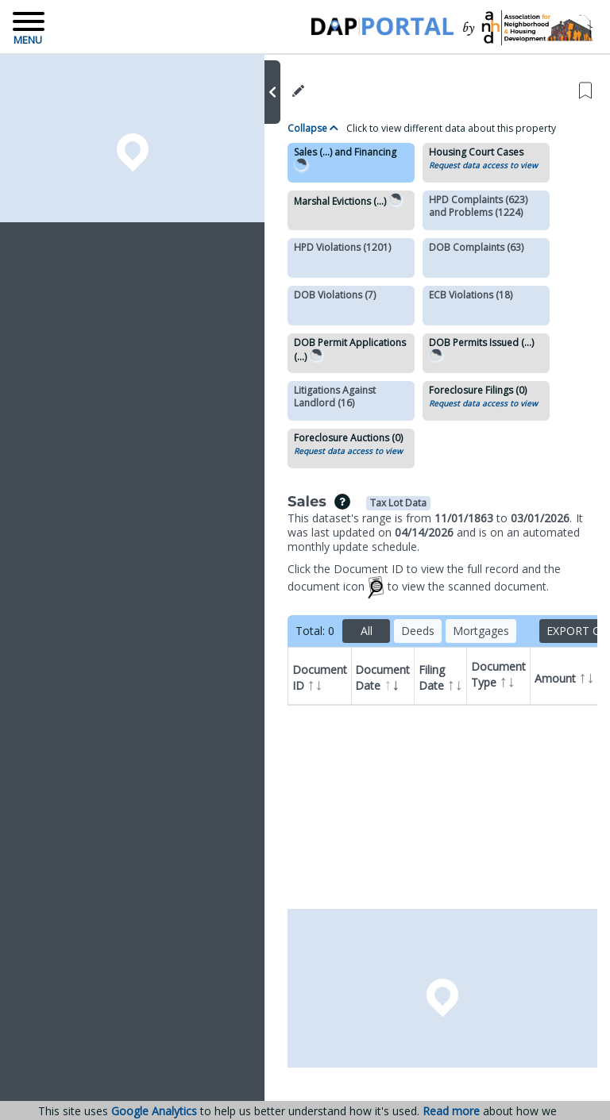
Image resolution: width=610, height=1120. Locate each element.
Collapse (313, 128)
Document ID (319, 678)
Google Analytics (154, 1110)
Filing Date (441, 678)
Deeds (417, 630)
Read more (451, 1111)
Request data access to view (483, 165)
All (367, 630)
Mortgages (481, 630)
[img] (342, 502)
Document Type (500, 682)
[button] (272, 92)
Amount (565, 676)
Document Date (382, 678)
